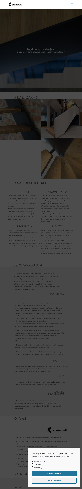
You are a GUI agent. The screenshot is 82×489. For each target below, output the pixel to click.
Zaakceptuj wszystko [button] (54, 473)
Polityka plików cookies (63, 456)
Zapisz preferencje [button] (54, 481)
